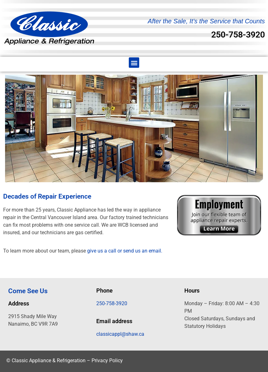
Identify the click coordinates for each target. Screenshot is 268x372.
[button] (134, 62)
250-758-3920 (238, 35)
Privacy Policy (107, 360)
